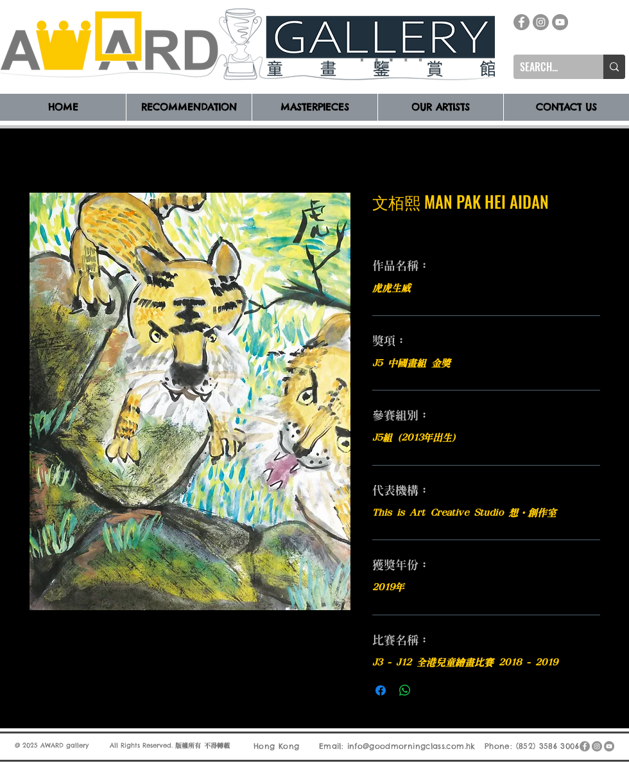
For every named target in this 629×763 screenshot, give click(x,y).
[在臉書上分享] (380, 690)
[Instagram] (541, 22)
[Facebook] (521, 22)
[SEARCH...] (548, 67)
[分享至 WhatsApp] (405, 690)
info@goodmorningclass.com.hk (411, 746)
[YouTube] (560, 22)
